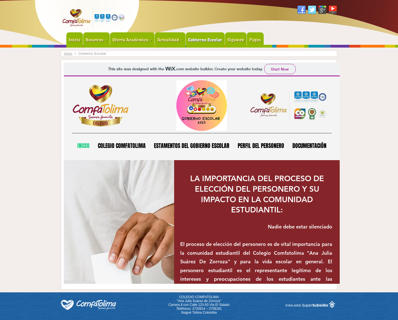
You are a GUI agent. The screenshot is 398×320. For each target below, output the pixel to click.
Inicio (68, 53)
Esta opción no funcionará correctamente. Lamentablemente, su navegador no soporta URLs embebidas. (202, 173)
